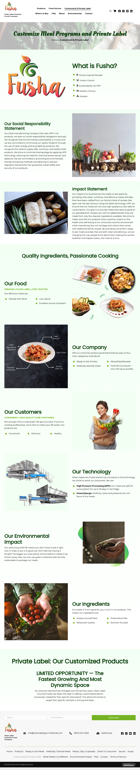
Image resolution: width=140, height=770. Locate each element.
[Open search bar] (110, 11)
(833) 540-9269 (81, 733)
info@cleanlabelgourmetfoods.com (45, 733)
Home (54, 40)
